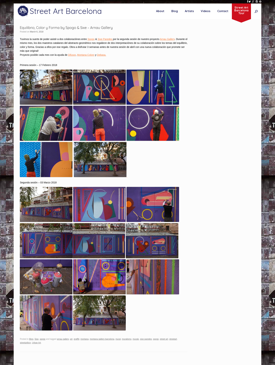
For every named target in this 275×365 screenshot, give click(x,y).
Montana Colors (86, 54)
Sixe (37, 339)
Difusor (72, 54)
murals (136, 339)
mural (118, 339)
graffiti (76, 339)
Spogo (91, 39)
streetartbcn (25, 343)
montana (85, 339)
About (160, 11)
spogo (42, 339)
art (71, 339)
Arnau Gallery (167, 39)
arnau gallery (63, 339)
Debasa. (101, 54)
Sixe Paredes (105, 39)
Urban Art (36, 343)
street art (164, 339)
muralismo (127, 339)
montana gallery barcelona (102, 339)
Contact (222, 11)
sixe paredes (146, 339)
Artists (189, 11)
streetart (173, 339)
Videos (205, 11)
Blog (174, 11)
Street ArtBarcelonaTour (241, 10)
